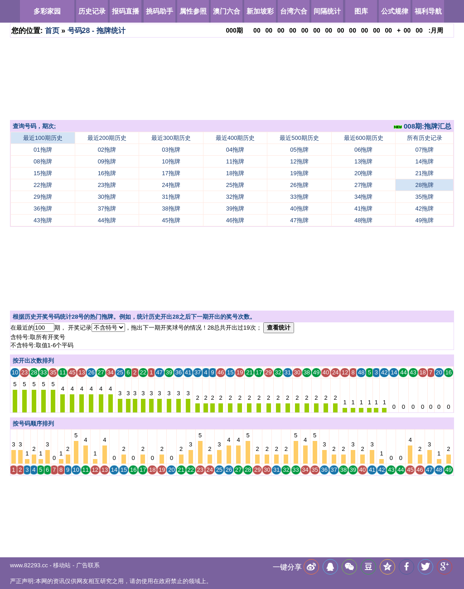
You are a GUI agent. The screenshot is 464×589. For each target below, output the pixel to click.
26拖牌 (299, 185)
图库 (361, 11)
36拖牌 (43, 208)
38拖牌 (171, 208)
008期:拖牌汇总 (422, 126)
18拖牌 (235, 173)
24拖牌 (171, 185)
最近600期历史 (363, 137)
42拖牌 (425, 208)
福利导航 (428, 11)
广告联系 (88, 565)
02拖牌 (107, 149)
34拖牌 (363, 196)
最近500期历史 (299, 137)
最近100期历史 (43, 137)
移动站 (62, 565)
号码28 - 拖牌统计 (97, 30)
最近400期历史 (235, 137)
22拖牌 (43, 185)
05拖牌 (299, 149)
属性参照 (193, 11)
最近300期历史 (171, 137)
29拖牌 (43, 196)
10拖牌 (171, 161)
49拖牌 (425, 220)
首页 (52, 30)
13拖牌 (363, 161)
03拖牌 (171, 149)
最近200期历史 (107, 137)
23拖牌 (107, 185)
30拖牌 (107, 196)
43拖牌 (43, 220)
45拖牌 (171, 220)
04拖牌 (235, 149)
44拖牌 (107, 220)
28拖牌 (425, 185)
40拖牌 (299, 208)
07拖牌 (425, 149)
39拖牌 (235, 208)
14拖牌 (425, 161)
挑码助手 (159, 11)
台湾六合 (293, 11)
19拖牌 (299, 173)
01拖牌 (43, 149)
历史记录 (92, 11)
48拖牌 (363, 220)
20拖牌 (363, 173)
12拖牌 (299, 161)
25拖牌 (235, 185)
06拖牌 (363, 149)
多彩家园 (47, 11)
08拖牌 (43, 161)
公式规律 (394, 11)
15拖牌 (43, 173)
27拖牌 (363, 185)
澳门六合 (226, 11)
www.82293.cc (29, 565)
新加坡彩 (260, 11)
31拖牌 (171, 196)
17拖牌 (171, 173)
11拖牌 (235, 161)
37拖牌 (107, 208)
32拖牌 (235, 196)
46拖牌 (235, 220)
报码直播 (125, 11)
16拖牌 (107, 173)
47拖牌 (299, 220)
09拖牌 (107, 161)
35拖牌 (425, 196)
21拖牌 (425, 173)
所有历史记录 (424, 137)
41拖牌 (363, 208)
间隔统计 (327, 11)
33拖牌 (299, 196)
